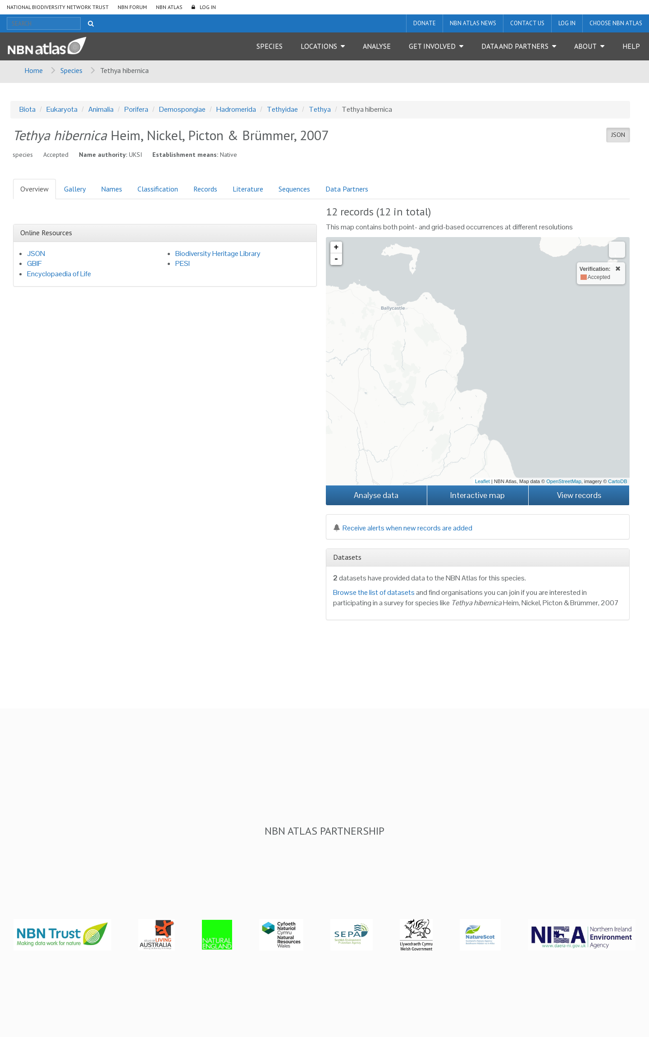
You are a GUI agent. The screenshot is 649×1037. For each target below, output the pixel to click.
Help (631, 45)
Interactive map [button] (477, 495)
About (585, 45)
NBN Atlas (169, 7)
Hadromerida (236, 109)
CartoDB (617, 481)
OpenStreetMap (563, 481)
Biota (27, 109)
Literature (248, 188)
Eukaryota (62, 109)
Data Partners (346, 188)
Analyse (377, 45)
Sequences (294, 188)
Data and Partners (514, 45)
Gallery (75, 188)
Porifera (136, 109)
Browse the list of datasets (374, 592)
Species (269, 45)
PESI (182, 263)
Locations (319, 45)
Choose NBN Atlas (616, 23)
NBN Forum (132, 7)
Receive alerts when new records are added (402, 528)
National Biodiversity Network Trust (58, 7)
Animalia (101, 109)
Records (205, 188)
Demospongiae (182, 109)
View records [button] (579, 495)
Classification (157, 188)
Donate (424, 23)
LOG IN (208, 7)
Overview (34, 188)
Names (111, 188)
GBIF (34, 263)
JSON (618, 135)
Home (33, 70)
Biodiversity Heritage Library (218, 253)
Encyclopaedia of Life (59, 274)
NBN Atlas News (473, 23)
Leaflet (482, 481)
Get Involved (432, 45)
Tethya (320, 109)
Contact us (527, 23)
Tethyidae (282, 109)
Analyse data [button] (376, 495)
